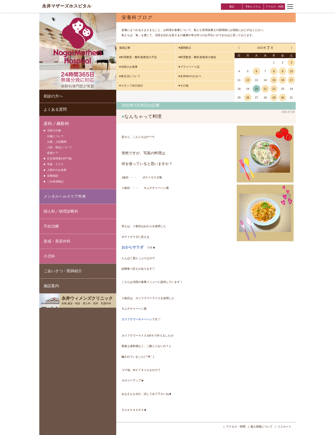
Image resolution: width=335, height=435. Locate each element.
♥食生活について (129, 76)
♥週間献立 (184, 47)
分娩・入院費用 (56, 141)
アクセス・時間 (275, 6)
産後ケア (52, 152)
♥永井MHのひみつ (189, 76)
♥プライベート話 (189, 66)
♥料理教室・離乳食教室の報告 (197, 57)
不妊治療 (51, 226)
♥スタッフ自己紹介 (131, 85)
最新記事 (124, 47)
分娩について (55, 136)
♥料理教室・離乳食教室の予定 (138, 57)
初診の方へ (53, 96)
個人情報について (261, 426)
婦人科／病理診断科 (61, 211)
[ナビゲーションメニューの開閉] (290, 6)
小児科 (49, 256)
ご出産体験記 (55, 181)
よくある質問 (55, 109)
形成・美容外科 (57, 241)
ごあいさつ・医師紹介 (63, 271)
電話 (231, 6)
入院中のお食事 (56, 170)
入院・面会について (59, 147)
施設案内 (51, 286)
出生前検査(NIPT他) (59, 158)
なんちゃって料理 (143, 116)
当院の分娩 (54, 130)
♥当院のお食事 (128, 66)
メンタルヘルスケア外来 (65, 196)
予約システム (253, 6)
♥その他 (183, 85)
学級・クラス (55, 164)
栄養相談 (52, 176)
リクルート (284, 426)
